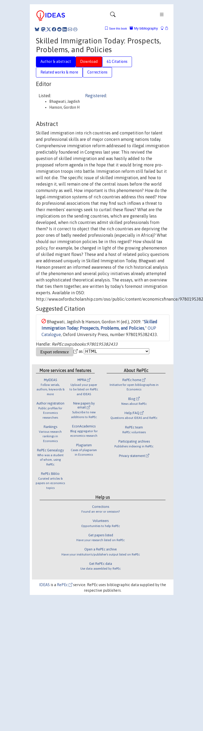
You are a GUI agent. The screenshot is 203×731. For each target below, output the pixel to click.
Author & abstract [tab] (55, 61)
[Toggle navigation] (112, 15)
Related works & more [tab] (59, 72)
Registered (95, 95)
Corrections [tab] (97, 72)
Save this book (118, 28)
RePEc (64, 585)
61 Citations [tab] (117, 61)
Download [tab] (89, 61)
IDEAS (44, 585)
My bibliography (144, 28)
